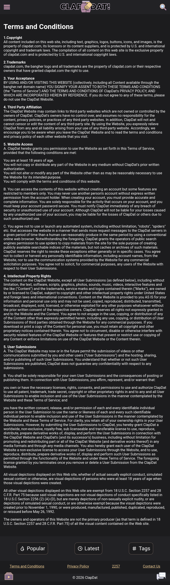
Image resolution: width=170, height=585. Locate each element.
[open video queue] (9, 576)
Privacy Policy (78, 566)
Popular (32, 548)
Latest (88, 548)
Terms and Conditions (27, 566)
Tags (141, 548)
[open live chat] (161, 576)
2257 (116, 566)
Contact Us (151, 566)
